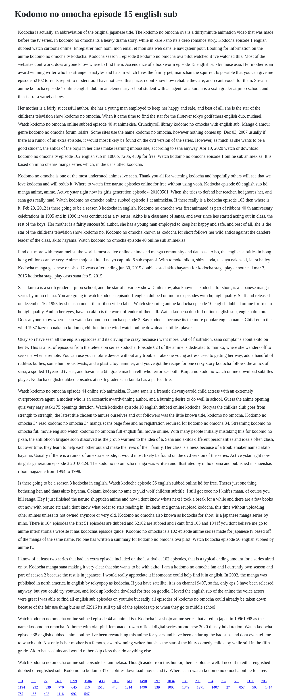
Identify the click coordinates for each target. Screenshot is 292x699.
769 (33, 681)
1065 (115, 681)
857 (242, 687)
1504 (88, 681)
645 (74, 687)
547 (87, 694)
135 (185, 681)
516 (87, 687)
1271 (200, 687)
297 (157, 681)
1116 (60, 694)
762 (223, 681)
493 (46, 694)
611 (129, 681)
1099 (73, 681)
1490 (143, 681)
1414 (268, 687)
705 (264, 681)
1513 (100, 687)
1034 (171, 681)
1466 (58, 681)
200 (197, 681)
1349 (185, 687)
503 (255, 687)
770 (61, 687)
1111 (250, 681)
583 (236, 681)
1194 (21, 687)
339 (48, 687)
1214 (128, 687)
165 (33, 694)
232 (35, 687)
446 (114, 687)
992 (74, 694)
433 (101, 681)
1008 (171, 687)
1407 (215, 687)
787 (20, 694)
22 (45, 681)
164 (210, 681)
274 (229, 687)
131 (20, 681)
